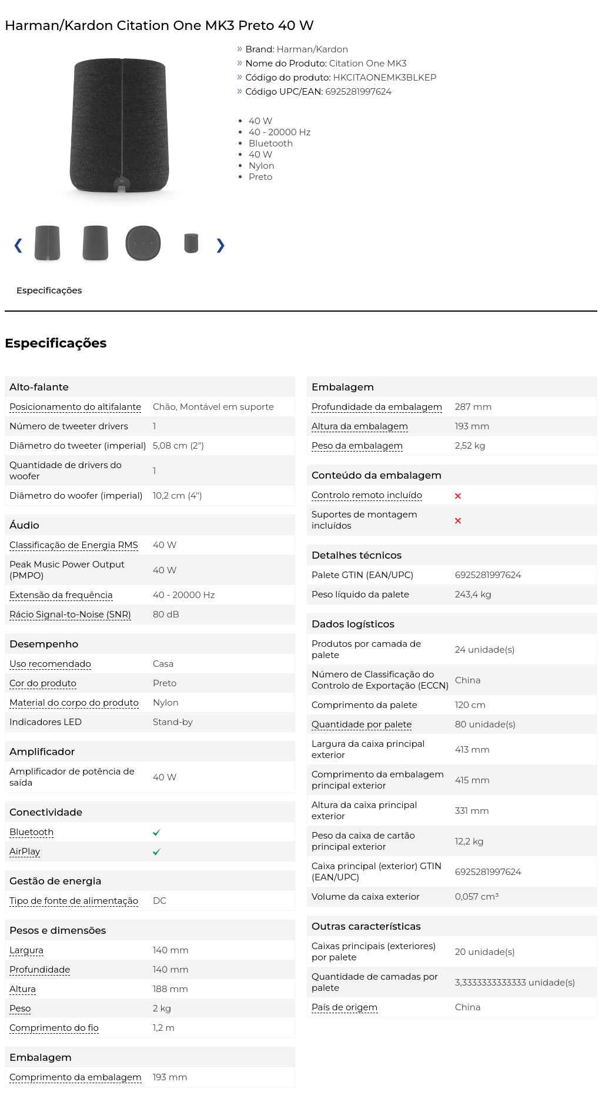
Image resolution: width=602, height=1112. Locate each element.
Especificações (49, 290)
